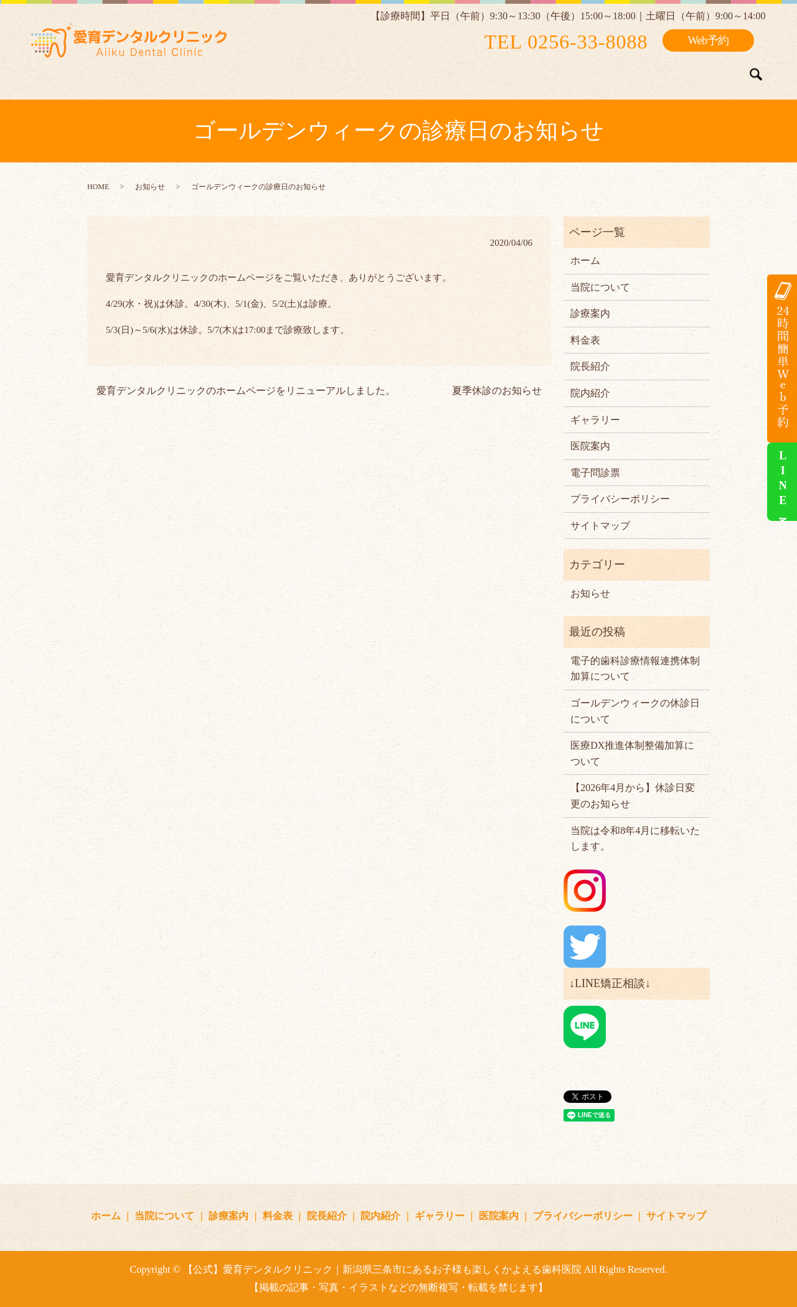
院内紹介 (514, 71)
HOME (98, 186)
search (756, 74)
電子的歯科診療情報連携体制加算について (635, 668)
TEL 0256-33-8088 (566, 41)
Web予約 (708, 40)
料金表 (398, 71)
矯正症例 (647, 71)
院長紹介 (454, 71)
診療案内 (343, 71)
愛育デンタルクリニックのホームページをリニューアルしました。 (246, 390)
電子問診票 (595, 472)
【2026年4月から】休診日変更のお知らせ (632, 795)
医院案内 (708, 71)
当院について (271, 71)
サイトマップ (600, 525)
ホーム (205, 71)
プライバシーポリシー (620, 499)
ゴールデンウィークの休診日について (635, 711)
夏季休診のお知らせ (497, 390)
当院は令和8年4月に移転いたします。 (635, 838)
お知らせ (150, 186)
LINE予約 (782, 481)
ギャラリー (581, 71)
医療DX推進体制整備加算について (632, 753)
